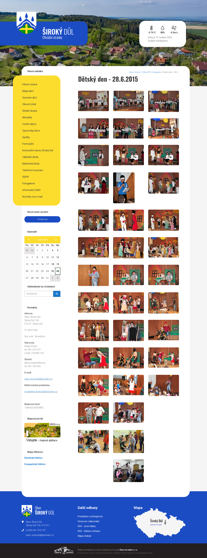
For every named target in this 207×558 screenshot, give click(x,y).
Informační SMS (31, 190)
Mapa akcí (28, 90)
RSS (87, 526)
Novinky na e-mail (32, 196)
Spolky (26, 137)
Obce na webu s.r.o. (128, 550)
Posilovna (42, 219)
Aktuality (27, 117)
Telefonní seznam (32, 170)
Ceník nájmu (29, 123)
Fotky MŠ (146, 72)
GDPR (25, 176)
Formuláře (28, 143)
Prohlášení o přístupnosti (90, 516)
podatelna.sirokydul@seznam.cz (40, 391)
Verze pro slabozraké (88, 521)
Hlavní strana (29, 84)
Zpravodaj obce (31, 130)
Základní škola (30, 156)
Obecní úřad (29, 104)
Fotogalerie (28, 183)
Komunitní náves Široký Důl (37, 150)
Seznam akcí (29, 97)
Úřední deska (29, 110)
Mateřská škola (30, 163)
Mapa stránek (84, 536)
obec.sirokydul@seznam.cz (38, 379)
